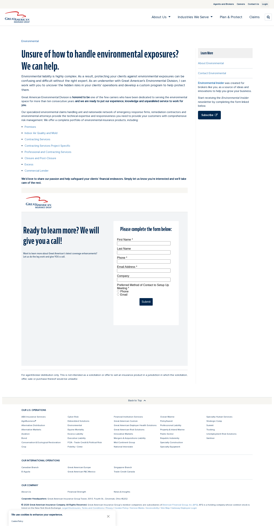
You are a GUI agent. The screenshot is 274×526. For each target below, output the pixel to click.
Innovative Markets (123, 434)
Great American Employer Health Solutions (135, 425)
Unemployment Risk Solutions (221, 434)
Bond (24, 438)
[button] (108, 516)
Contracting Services (37, 139)
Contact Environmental (212, 73)
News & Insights (122, 492)
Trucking (210, 429)
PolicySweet (166, 421)
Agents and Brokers (219, 4)
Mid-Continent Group (124, 442)
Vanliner (210, 438)
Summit (210, 425)
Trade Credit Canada (124, 471)
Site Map (165, 508)
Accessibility (152, 508)
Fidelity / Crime (75, 446)
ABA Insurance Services (33, 417)
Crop (23, 446)
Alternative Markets (31, 429)
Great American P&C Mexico (81, 471)
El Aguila (25, 471)
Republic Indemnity (169, 438)
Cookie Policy (121, 508)
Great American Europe (79, 467)
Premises (30, 127)
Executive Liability (77, 438)
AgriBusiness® (28, 421)
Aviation (25, 434)
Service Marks (137, 508)
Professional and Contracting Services (48, 152)
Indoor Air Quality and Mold (41, 133)
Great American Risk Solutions (129, 429)
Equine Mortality (76, 429)
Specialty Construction (171, 442)
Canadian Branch (30, 467)
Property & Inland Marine (172, 429)
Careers (237, 4)
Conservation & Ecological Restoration (41, 442)
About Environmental (211, 63)
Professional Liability (170, 425)
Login (263, 4)
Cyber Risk (73, 417)
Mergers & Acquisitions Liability (130, 438)
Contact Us (249, 4)
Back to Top (137, 400)
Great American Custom (126, 421)
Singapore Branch (123, 467)
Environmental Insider (211, 83)
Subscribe (209, 115)
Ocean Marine (167, 417)
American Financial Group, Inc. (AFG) (180, 505)
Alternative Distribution (33, 425)
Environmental (30, 41)
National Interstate (123, 446)
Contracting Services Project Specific (47, 146)
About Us (26, 492)
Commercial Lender (37, 170)
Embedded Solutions (78, 421)
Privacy (109, 508)
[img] (17, 17)
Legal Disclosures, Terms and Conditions (83, 508)
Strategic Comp (214, 421)
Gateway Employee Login (184, 508)
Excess (29, 164)
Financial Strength (77, 492)
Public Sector (167, 434)
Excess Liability (75, 434)
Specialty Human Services (219, 417)
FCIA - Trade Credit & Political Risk (85, 442)
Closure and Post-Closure (40, 158)
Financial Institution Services (128, 417)
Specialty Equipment (170, 446)
